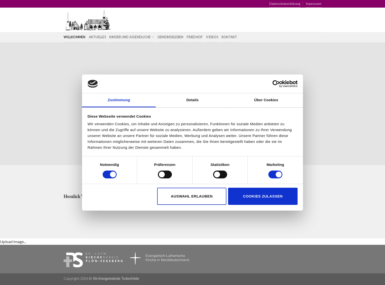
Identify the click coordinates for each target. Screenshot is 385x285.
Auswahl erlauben (192, 196)
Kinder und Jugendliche (131, 37)
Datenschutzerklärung (284, 4)
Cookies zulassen (263, 196)
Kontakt (229, 37)
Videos (212, 37)
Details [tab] (192, 100)
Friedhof (195, 37)
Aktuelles (97, 37)
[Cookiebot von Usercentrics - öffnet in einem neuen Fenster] (276, 83)
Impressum (313, 4)
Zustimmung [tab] (119, 100)
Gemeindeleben (170, 37)
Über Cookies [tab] (266, 100)
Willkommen (74, 37)
